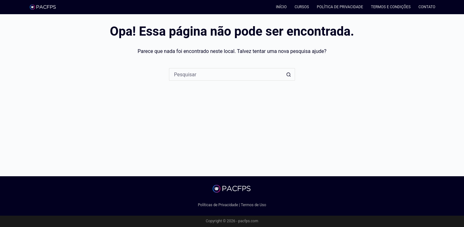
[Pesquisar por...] (225, 74)
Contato (427, 7)
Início (281, 7)
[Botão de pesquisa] (288, 74)
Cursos (302, 7)
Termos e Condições (391, 7)
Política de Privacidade (340, 7)
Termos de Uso (253, 205)
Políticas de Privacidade (218, 205)
